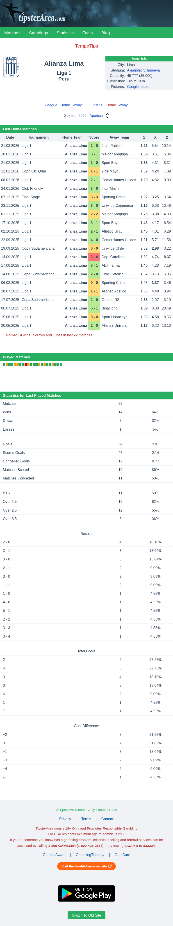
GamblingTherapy (90, 855)
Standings (38, 33)
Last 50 (97, 105)
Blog (105, 33)
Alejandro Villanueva (143, 70)
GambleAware (54, 855)
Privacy (65, 819)
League (51, 105)
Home (65, 105)
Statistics (65, 33)
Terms (86, 819)
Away (77, 105)
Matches (12, 33)
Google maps (137, 87)
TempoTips (86, 45)
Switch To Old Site (86, 915)
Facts (87, 33)
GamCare (122, 855)
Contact (107, 819)
